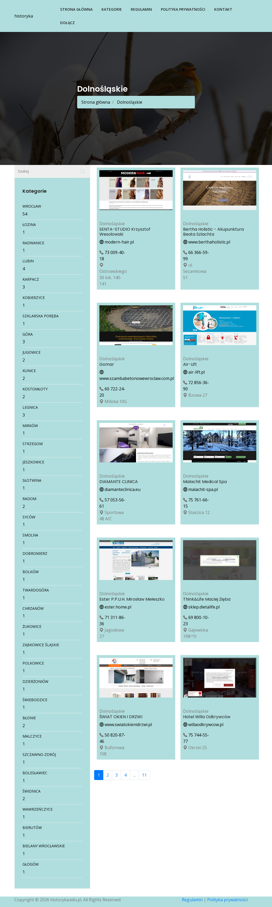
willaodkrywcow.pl (203, 724)
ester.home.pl (115, 607)
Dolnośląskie (129, 102)
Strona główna (76, 9)
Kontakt (223, 9)
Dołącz (67, 22)
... (134, 775)
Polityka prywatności (183, 9)
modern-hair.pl (116, 242)
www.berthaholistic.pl (206, 242)
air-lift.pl (194, 372)
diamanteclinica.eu (119, 489)
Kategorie (111, 9)
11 (144, 775)
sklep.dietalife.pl (201, 607)
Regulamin (141, 9)
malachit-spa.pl (200, 489)
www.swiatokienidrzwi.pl (125, 724)
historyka (23, 16)
